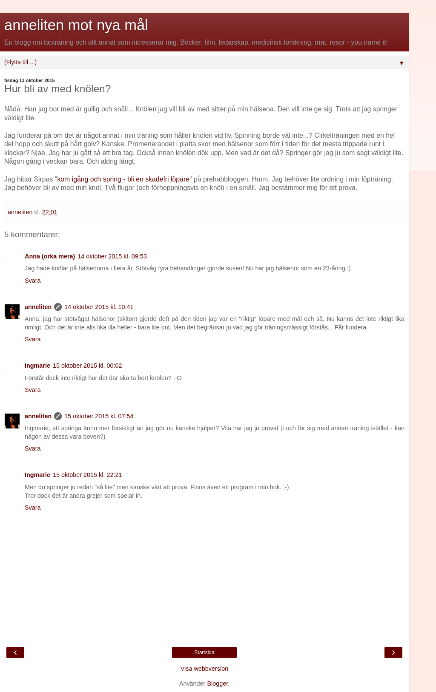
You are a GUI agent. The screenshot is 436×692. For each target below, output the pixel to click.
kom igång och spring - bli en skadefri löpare (123, 179)
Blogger (217, 683)
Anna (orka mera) (50, 256)
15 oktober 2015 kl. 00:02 (87, 365)
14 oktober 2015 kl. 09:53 (111, 256)
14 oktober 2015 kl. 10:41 (98, 306)
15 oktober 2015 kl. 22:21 (87, 474)
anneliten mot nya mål (76, 25)
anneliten (38, 306)
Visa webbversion (205, 668)
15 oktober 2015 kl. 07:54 (98, 416)
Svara (33, 280)
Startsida (204, 652)
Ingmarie (37, 365)
